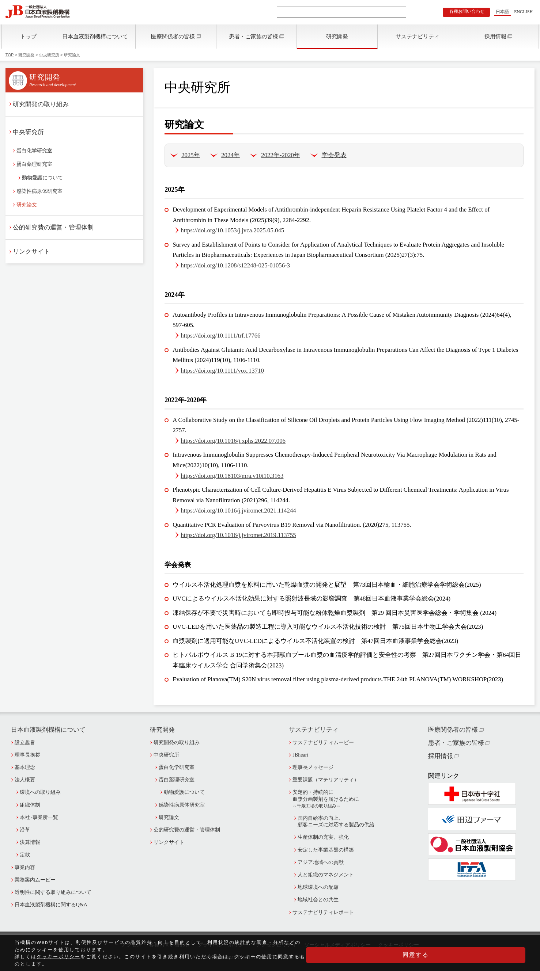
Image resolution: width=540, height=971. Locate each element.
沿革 (25, 830)
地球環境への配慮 (318, 887)
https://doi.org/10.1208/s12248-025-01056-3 (235, 265)
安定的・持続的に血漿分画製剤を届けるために (339, 799)
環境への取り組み (40, 792)
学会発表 (334, 155)
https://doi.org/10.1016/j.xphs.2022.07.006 (233, 440)
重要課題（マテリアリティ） (325, 779)
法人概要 (25, 779)
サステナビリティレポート (323, 912)
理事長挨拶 (27, 755)
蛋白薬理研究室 (34, 164)
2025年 (190, 155)
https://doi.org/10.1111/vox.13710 (222, 370)
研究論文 (26, 204)
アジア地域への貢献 (321, 862)
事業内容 (25, 867)
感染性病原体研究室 (39, 191)
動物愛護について (42, 177)
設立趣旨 (25, 742)
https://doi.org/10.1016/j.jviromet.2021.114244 (238, 510)
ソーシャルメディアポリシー (337, 945)
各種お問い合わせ (466, 11)
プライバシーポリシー (223, 945)
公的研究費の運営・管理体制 (53, 227)
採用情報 (495, 36)
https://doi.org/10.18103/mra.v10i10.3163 (232, 475)
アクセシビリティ (276, 945)
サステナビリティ (417, 36)
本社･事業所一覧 (39, 817)
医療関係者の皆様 (173, 36)
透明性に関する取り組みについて (53, 892)
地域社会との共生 (318, 899)
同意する (489, 958)
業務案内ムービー (35, 880)
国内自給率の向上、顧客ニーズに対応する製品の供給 (336, 821)
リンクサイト (31, 251)
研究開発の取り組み (41, 104)
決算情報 (30, 842)
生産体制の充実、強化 (323, 837)
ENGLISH (523, 11)
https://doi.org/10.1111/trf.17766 (220, 335)
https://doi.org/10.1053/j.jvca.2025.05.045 (232, 230)
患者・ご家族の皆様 (253, 36)
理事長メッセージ (312, 767)
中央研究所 (49, 55)
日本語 (502, 11)
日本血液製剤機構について (95, 36)
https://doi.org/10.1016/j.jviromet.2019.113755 (238, 535)
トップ (28, 36)
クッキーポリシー (398, 945)
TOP (9, 55)
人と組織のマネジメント (326, 874)
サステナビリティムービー (323, 742)
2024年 (230, 155)
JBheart (300, 755)
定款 (25, 854)
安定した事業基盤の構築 (326, 850)
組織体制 (30, 805)
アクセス (131, 945)
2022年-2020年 (280, 155)
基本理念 (25, 767)
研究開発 (337, 36)
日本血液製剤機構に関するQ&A (51, 904)
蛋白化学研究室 (34, 150)
